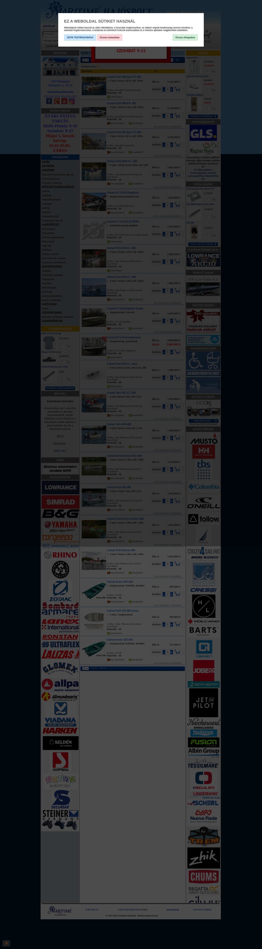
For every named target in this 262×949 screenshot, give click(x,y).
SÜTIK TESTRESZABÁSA (80, 37)
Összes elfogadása (185, 37)
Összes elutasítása (109, 37)
